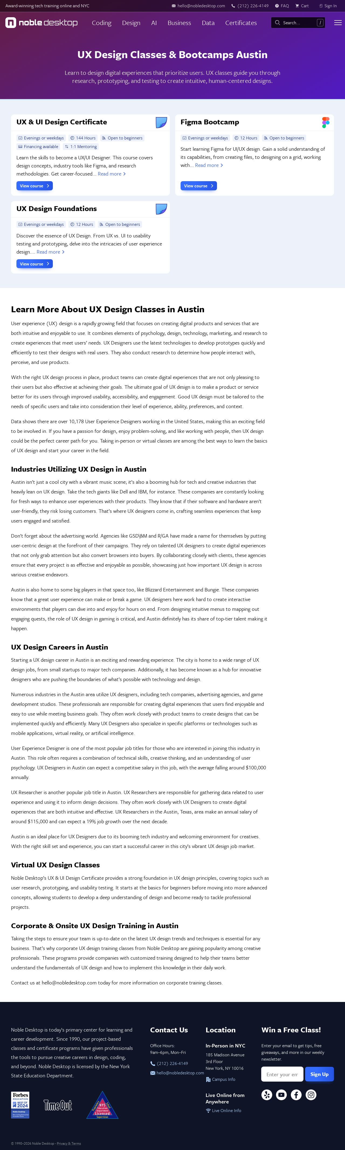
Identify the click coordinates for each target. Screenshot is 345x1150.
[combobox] (298, 22)
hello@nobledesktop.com (172, 1073)
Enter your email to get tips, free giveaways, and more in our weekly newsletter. (292, 1052)
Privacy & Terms (69, 1143)
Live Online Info (223, 1110)
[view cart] (303, 6)
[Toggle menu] (338, 22)
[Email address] (282, 1074)
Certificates (241, 22)
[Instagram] (311, 1095)
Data (208, 22)
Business (179, 22)
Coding (101, 22)
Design (131, 22)
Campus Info (220, 1079)
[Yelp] (266, 1095)
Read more (112, 173)
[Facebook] (296, 1095)
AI (154, 22)
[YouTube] (281, 1095)
